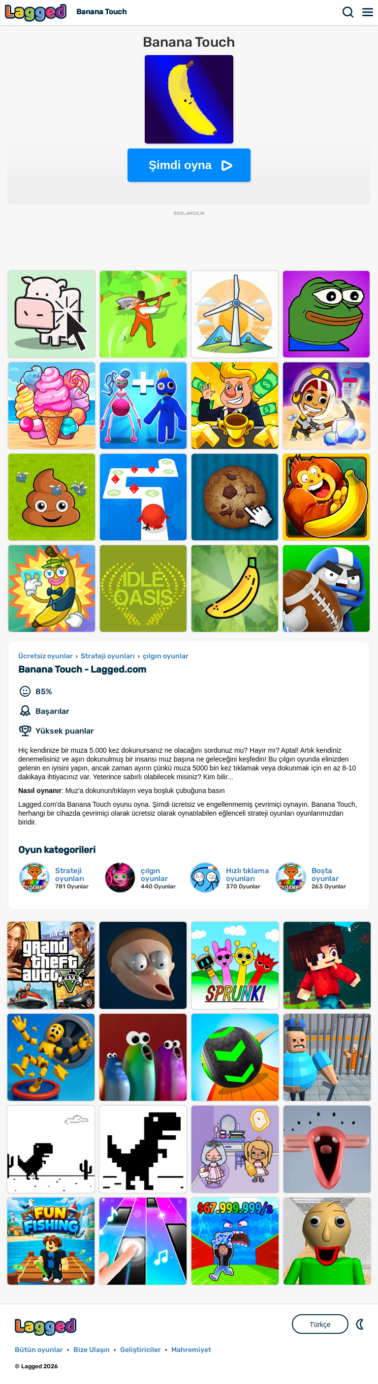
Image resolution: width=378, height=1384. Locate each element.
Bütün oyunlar (39, 1350)
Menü (368, 12)
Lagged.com (47, 1326)
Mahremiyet (191, 1350)
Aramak (348, 12)
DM (361, 1324)
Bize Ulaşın (91, 1350)
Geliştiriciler (140, 1350)
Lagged (37, 12)
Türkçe (320, 1324)
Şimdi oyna (180, 165)
